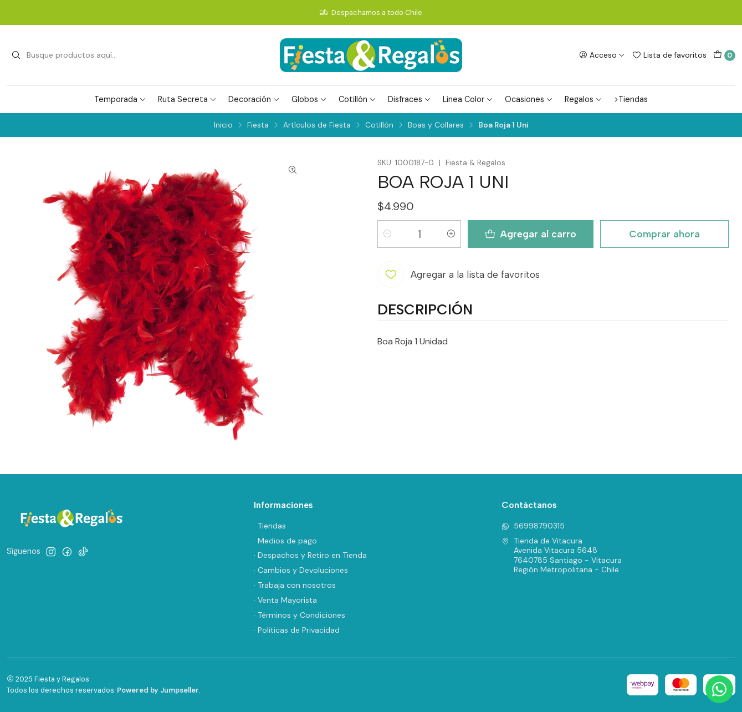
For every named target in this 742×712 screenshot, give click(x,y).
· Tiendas (270, 526)
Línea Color (468, 99)
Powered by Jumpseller (158, 690)
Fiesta (258, 125)
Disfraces (409, 99)
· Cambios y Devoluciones (301, 570)
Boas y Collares (436, 125)
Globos (309, 99)
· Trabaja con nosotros (295, 585)
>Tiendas (631, 99)
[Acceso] (602, 54)
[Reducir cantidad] (387, 234)
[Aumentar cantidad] (451, 234)
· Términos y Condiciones (299, 615)
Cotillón (357, 99)
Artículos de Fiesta (317, 125)
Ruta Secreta (187, 99)
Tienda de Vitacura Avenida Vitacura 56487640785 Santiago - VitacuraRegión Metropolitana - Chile (562, 555)
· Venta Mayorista (285, 600)
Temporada (120, 99)
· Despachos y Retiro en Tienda (310, 555)
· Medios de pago (285, 541)
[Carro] (724, 55)
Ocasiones (529, 99)
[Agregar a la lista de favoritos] (458, 274)
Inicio (223, 125)
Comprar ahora (664, 234)
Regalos (583, 99)
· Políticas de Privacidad (297, 630)
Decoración (254, 99)
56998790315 (533, 526)
